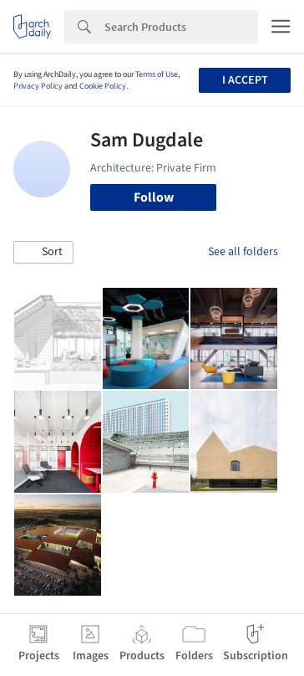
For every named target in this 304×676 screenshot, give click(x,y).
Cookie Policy (102, 86)
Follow (154, 197)
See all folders (243, 251)
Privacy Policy (38, 86)
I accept (245, 80)
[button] (43, 252)
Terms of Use (156, 74)
